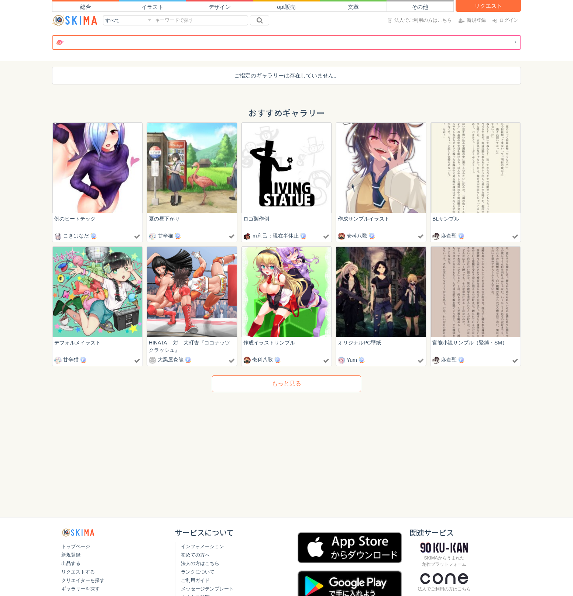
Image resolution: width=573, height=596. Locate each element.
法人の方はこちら (200, 563)
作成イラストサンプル (269, 343)
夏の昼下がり (164, 219)
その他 (420, 7)
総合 (85, 7)
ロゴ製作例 (256, 219)
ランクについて (198, 572)
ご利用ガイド (195, 580)
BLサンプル (445, 219)
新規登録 (70, 555)
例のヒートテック (75, 219)
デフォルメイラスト (77, 343)
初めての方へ (195, 555)
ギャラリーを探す (80, 589)
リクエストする (78, 572)
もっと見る (286, 384)
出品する (70, 563)
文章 (353, 7)
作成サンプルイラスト (364, 219)
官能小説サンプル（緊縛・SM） (469, 343)
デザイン (220, 7)
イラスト (152, 7)
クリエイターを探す (82, 580)
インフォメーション (202, 546)
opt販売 (286, 7)
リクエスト (488, 6)
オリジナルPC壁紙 (359, 343)
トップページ (75, 546)
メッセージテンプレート (207, 589)
